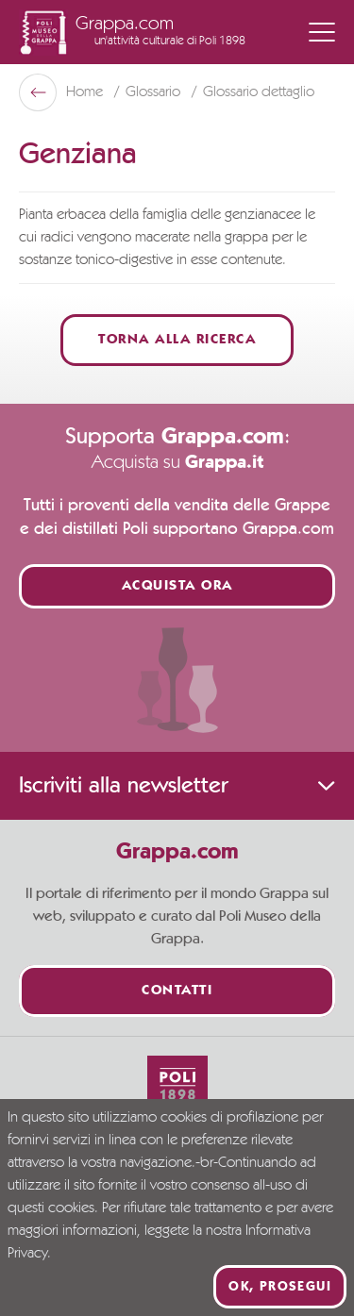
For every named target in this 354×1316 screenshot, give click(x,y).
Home (86, 92)
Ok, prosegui (279, 1286)
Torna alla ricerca (177, 340)
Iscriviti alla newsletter (177, 786)
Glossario (155, 92)
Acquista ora (177, 586)
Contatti (177, 991)
